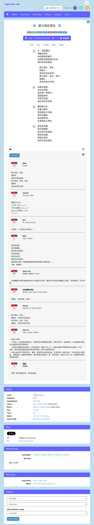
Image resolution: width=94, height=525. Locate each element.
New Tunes (25, 14)
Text (31, 45)
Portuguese (57, 455)
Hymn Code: (12, 419)
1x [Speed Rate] (57, 38)
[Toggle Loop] (53, 38)
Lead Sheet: (26, 481)
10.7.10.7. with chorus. (41, 416)
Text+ (38, 45)
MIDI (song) (41, 484)
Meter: (9, 416)
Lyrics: (9, 404)
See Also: (27, 458)
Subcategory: (12, 401)
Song (35, 395)
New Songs (37, 14)
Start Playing (13, 519)
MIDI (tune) (51, 484)
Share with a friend (26, 441)
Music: (9, 407)
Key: (9, 410)
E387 (45, 32)
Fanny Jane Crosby (40, 404)
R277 (59, 32)
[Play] (26, 38)
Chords (46, 45)
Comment (14, 155)
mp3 (34, 484)
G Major (36, 410)
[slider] (42, 38)
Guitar (61, 45)
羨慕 (34, 398)
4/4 (34, 413)
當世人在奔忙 (14, 463)
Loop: (9, 395)
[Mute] (61, 38)
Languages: (26, 455)
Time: (9, 413)
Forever (40, 395)
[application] (47, 38)
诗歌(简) (66, 455)
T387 (64, 32)
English (43, 455)
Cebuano (36, 455)
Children (48, 14)
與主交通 (36, 401)
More (67, 14)
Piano (54, 45)
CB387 (40, 32)
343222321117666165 (41, 419)
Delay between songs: (16, 509)
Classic (14, 14)
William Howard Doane (41, 407)
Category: (11, 398)
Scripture (58, 14)
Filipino (50, 455)
